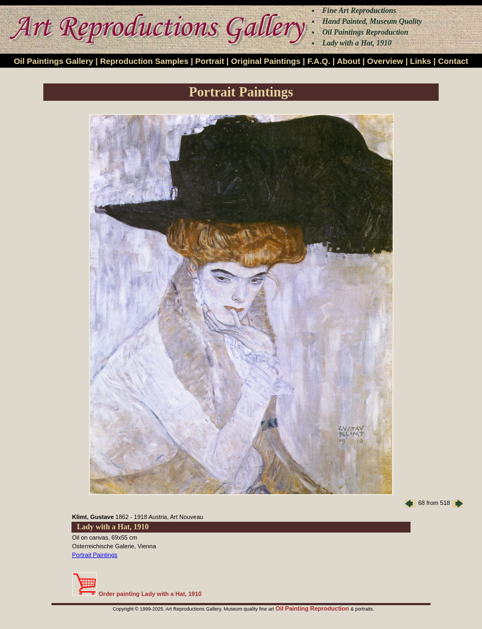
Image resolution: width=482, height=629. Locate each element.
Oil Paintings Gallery (53, 61)
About (348, 61)
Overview (385, 61)
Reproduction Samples (144, 61)
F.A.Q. (318, 61)
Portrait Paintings (95, 555)
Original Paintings (265, 61)
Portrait (210, 61)
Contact (453, 61)
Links (420, 61)
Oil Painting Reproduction (313, 608)
